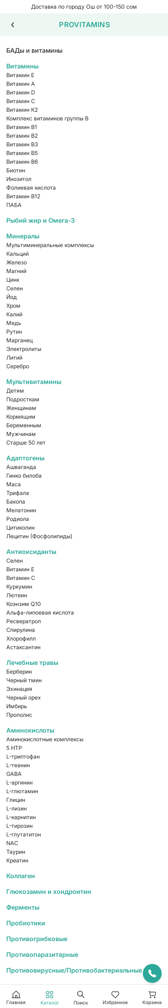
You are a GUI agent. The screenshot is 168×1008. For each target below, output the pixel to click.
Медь (13, 322)
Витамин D (20, 92)
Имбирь (16, 706)
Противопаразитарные (42, 954)
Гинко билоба (24, 475)
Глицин (15, 799)
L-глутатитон (23, 834)
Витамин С (20, 101)
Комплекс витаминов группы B (47, 118)
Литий (14, 357)
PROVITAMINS (84, 24)
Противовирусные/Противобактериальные (74, 970)
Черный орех (23, 697)
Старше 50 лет (26, 442)
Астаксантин (23, 647)
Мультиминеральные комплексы (50, 245)
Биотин (15, 170)
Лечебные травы (32, 662)
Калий (14, 314)
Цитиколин (20, 527)
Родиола (17, 518)
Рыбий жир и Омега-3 (40, 220)
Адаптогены (25, 458)
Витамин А (20, 83)
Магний (16, 271)
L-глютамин (22, 791)
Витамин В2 (22, 135)
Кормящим (20, 416)
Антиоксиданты (31, 552)
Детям (15, 390)
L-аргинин (19, 782)
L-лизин (16, 808)
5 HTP (14, 747)
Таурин (15, 851)
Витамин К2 (22, 109)
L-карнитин (21, 817)
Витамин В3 (22, 144)
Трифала (17, 492)
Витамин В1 (21, 127)
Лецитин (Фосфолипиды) (39, 536)
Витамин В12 (23, 196)
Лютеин (16, 595)
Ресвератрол (23, 621)
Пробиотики (25, 923)
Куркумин (19, 586)
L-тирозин (19, 825)
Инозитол (18, 178)
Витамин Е (20, 75)
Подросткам (22, 399)
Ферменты (22, 907)
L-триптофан (23, 756)
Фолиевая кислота (31, 187)
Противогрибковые (36, 939)
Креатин (17, 860)
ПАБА (14, 204)
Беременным (23, 425)
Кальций (17, 253)
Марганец (19, 340)
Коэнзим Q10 (23, 603)
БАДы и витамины (34, 50)
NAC (12, 843)
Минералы (22, 236)
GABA (14, 773)
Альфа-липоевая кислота (40, 612)
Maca (13, 484)
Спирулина (20, 629)
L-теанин (18, 765)
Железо (16, 262)
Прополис (19, 714)
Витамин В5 (22, 153)
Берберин (19, 671)
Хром (13, 305)
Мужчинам (21, 433)
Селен (14, 288)
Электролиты (23, 348)
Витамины (22, 66)
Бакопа (15, 501)
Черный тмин (24, 680)
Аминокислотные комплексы (44, 739)
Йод (11, 297)
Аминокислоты (30, 730)
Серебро (17, 366)
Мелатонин (21, 510)
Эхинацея (19, 688)
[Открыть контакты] (152, 973)
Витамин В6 (22, 161)
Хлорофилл (21, 638)
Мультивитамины (33, 382)
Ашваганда (21, 466)
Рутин (14, 331)
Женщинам (21, 407)
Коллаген (20, 876)
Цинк (12, 279)
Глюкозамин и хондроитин (48, 891)
